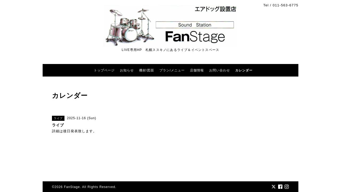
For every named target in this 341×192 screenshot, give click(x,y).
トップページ (104, 70)
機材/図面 (146, 70)
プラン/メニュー (172, 70)
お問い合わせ (219, 70)
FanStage (72, 187)
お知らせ (127, 70)
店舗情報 (197, 70)
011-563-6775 (285, 5)
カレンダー (244, 70)
